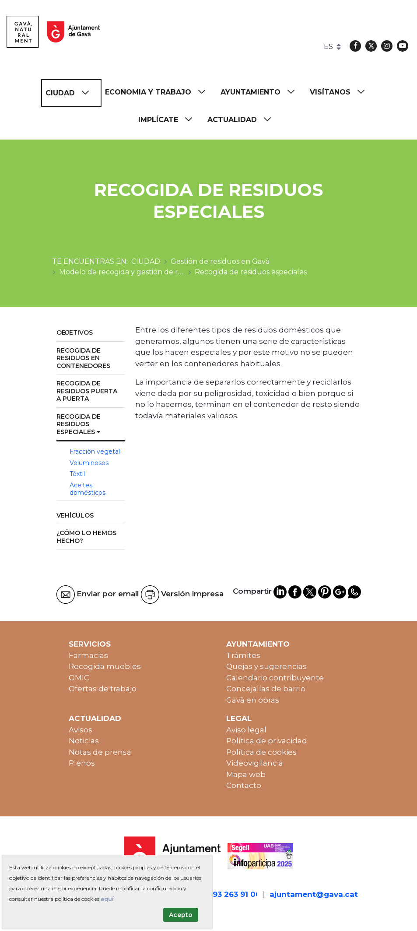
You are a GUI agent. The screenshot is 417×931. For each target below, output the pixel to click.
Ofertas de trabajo (103, 688)
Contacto (243, 785)
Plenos (82, 763)
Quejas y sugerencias (266, 666)
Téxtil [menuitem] (77, 474)
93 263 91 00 (237, 894)
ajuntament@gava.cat (314, 894)
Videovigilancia (254, 763)
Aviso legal (246, 729)
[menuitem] (71, 93)
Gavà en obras (252, 700)
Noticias (84, 740)
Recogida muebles (105, 666)
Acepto (181, 915)
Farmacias (88, 655)
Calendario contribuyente (275, 677)
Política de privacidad (266, 740)
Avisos (80, 729)
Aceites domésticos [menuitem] (87, 489)
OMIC (79, 677)
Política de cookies (261, 752)
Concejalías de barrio (265, 688)
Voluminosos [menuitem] (89, 463)
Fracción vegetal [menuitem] (95, 451)
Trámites (243, 655)
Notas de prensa (100, 752)
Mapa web (246, 774)
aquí (107, 899)
